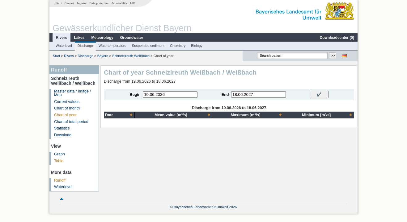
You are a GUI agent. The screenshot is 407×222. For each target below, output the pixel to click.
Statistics (62, 128)
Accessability (119, 3)
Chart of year (65, 115)
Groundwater (131, 37)
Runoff (60, 180)
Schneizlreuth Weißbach (131, 56)
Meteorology (102, 37)
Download (62, 135)
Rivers (61, 37)
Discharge (85, 45)
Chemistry (177, 45)
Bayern (102, 56)
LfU (132, 3)
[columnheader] (119, 115)
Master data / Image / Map (72, 93)
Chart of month (67, 108)
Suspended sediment (148, 45)
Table (58, 161)
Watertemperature (112, 45)
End (225, 94)
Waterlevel (64, 45)
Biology (196, 45)
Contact (69, 3)
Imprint (82, 3)
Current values (66, 102)
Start (59, 3)
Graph (59, 154)
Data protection (99, 3)
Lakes (79, 37)
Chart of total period (71, 122)
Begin (135, 94)
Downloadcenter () (337, 37)
